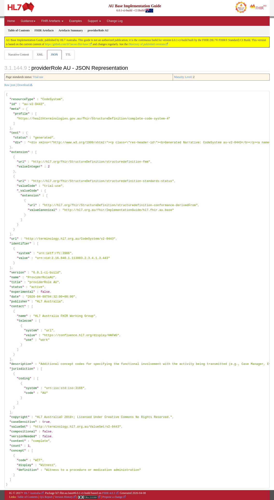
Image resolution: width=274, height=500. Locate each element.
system (24, 253)
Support (94, 21)
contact (17, 306)
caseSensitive (23, 422)
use (28, 340)
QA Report (46, 497)
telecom (25, 321)
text (15, 133)
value (23, 258)
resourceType (22, 99)
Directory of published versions (147, 44)
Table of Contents (27, 497)
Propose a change (112, 497)
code (29, 393)
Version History (64, 497)
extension (19, 152)
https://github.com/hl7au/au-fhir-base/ (67, 44)
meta (15, 109)
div (18, 142)
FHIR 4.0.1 (108, 492)
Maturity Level (183, 77)
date (15, 296)
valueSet (18, 426)
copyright (19, 417)
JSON (55, 54)
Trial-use (38, 77)
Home (11, 21)
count (16, 446)
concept (17, 450)
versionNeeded (23, 436)
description (21, 364)
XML (40, 54)
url (21, 162)
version (17, 273)
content (17, 441)
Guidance (28, 21)
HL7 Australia (32, 492)
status (20, 138)
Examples (75, 21)
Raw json (9, 85)
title (16, 282)
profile (21, 114)
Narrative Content (18, 54)
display (25, 465)
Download (23, 85)
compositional (23, 431)
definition (28, 470)
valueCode (27, 186)
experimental (22, 292)
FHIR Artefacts (52, 21)
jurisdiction (22, 369)
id (13, 104)
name (15, 277)
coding (24, 378)
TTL (69, 54)
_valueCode (28, 191)
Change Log (115, 21)
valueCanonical (42, 210)
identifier (20, 244)
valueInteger (30, 167)
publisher (19, 301)
